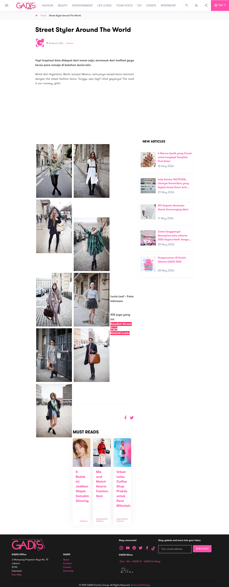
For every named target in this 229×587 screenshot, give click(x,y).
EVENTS (151, 6)
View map (17, 575)
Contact (67, 563)
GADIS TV (137, 561)
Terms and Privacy (140, 585)
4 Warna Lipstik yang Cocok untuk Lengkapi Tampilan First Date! (175, 157)
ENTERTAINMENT (82, 6)
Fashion (70, 43)
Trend (43, 15)
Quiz (122, 561)
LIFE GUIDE (105, 6)
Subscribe (202, 549)
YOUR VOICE (124, 6)
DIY (139, 6)
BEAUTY (63, 6)
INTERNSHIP (168, 6)
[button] (132, 417)
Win (128, 561)
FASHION (47, 6)
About (66, 560)
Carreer (67, 567)
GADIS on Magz (152, 561)
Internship (68, 571)
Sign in (220, 5)
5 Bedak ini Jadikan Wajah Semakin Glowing (82, 486)
